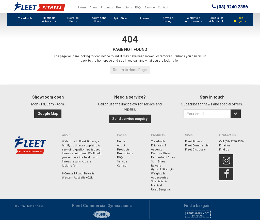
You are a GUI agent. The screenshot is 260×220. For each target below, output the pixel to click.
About (94, 7)
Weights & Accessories (193, 19)
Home (82, 7)
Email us (225, 145)
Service (150, 7)
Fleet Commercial (197, 145)
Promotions (124, 7)
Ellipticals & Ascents (49, 19)
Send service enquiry (130, 119)
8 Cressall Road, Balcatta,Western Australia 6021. (78, 175)
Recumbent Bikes (98, 19)
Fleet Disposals (195, 149)
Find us (224, 149)
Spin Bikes (120, 18)
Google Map (48, 114)
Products (107, 7)
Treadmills (25, 18)
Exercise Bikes (73, 19)
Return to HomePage (130, 70)
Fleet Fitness (193, 141)
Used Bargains (240, 19)
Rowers (145, 18)
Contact (163, 7)
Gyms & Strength (168, 19)
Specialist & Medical (216, 19)
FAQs (138, 7)
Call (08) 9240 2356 (231, 141)
